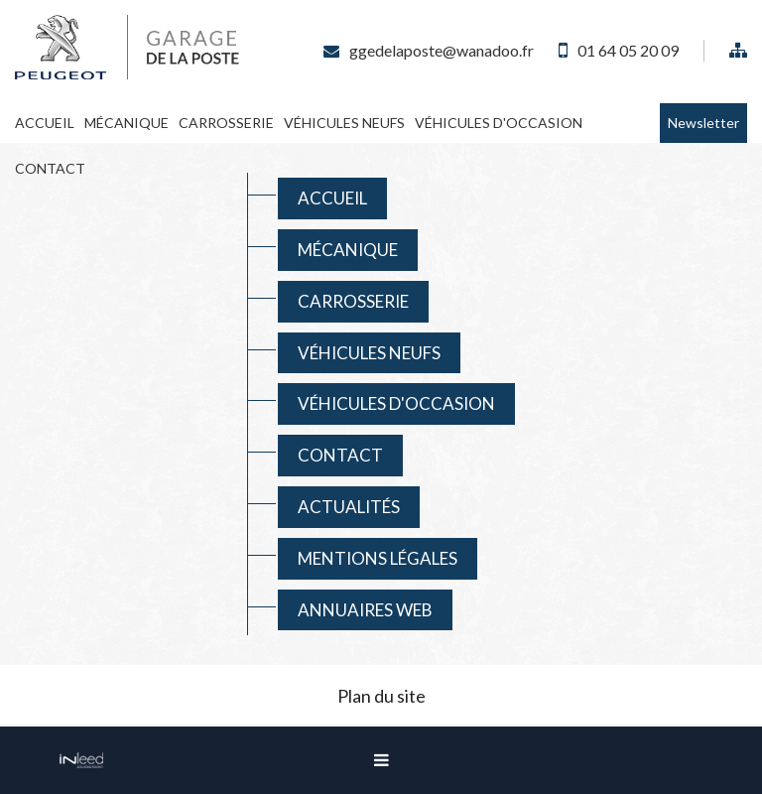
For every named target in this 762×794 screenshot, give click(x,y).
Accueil (44, 122)
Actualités (349, 506)
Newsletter (703, 122)
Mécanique (126, 122)
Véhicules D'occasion (498, 122)
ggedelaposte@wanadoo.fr (441, 50)
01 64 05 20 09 (628, 50)
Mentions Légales (377, 558)
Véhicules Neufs (344, 122)
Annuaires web (365, 609)
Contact (50, 168)
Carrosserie (226, 122)
